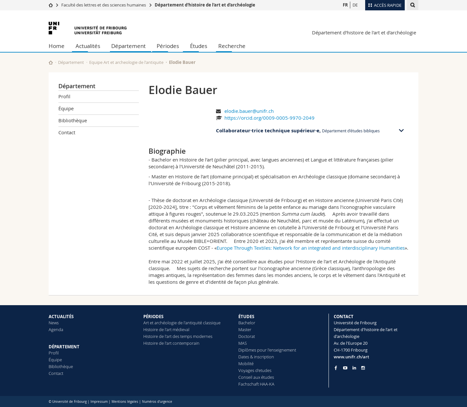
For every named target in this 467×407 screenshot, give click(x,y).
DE (355, 5)
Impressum (99, 402)
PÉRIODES (153, 316)
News (54, 323)
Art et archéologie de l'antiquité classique (182, 323)
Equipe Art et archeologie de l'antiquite (126, 62)
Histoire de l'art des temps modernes (177, 336)
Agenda (56, 329)
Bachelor (246, 323)
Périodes (168, 46)
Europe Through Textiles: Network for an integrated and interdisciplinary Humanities (311, 248)
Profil (64, 96)
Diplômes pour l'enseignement (267, 350)
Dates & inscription (256, 357)
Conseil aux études (256, 377)
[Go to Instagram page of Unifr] (363, 368)
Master (244, 329)
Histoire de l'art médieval (166, 329)
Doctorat (246, 336)
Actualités (88, 46)
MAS (242, 343)
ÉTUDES (246, 316)
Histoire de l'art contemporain (171, 343)
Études (198, 46)
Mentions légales (125, 402)
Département (128, 46)
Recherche (231, 46)
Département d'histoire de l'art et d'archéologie (205, 5)
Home (57, 46)
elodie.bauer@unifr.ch (249, 111)
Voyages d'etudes (254, 370)
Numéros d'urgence (157, 402)
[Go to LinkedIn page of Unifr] (354, 368)
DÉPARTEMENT (64, 347)
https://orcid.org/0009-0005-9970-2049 (269, 117)
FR (345, 5)
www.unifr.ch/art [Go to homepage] (351, 357)
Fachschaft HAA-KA (256, 384)
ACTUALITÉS (61, 316)
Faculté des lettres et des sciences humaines (103, 5)
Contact (66, 132)
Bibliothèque (72, 120)
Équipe (66, 108)
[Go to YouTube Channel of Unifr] (345, 368)
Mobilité (246, 363)
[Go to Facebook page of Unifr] (336, 368)
